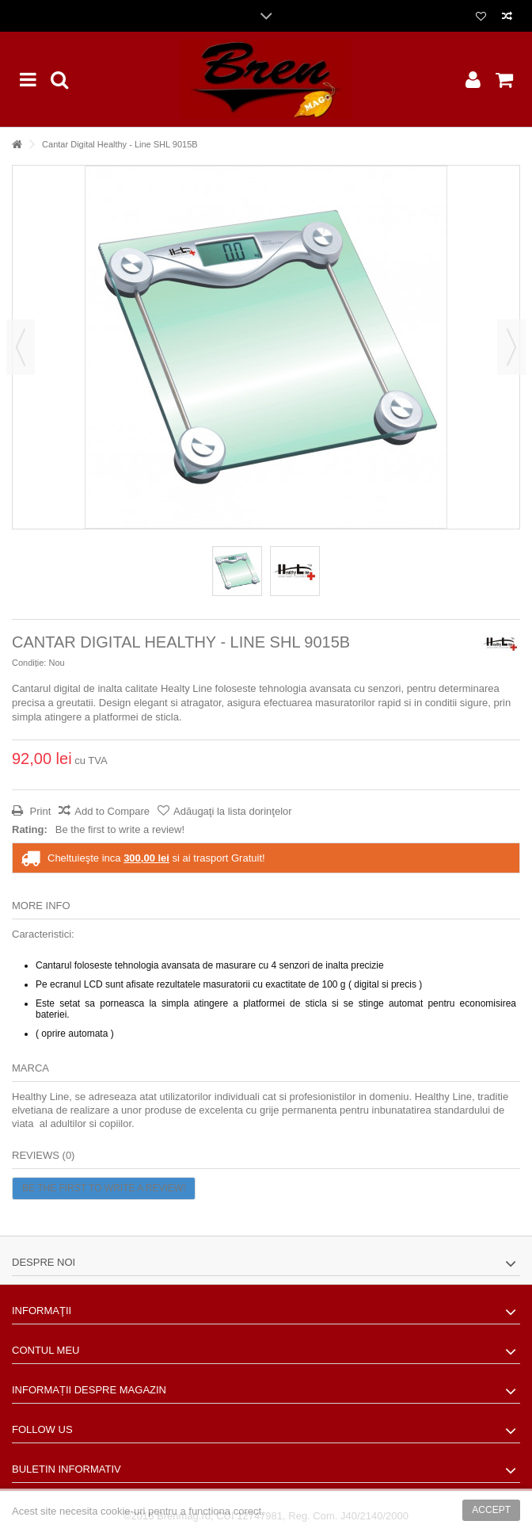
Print (39, 811)
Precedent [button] (20, 347)
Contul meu (45, 1350)
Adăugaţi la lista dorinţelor (232, 811)
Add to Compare (112, 811)
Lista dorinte (481, 17)
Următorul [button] (511, 347)
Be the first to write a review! (119, 829)
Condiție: (29, 662)
